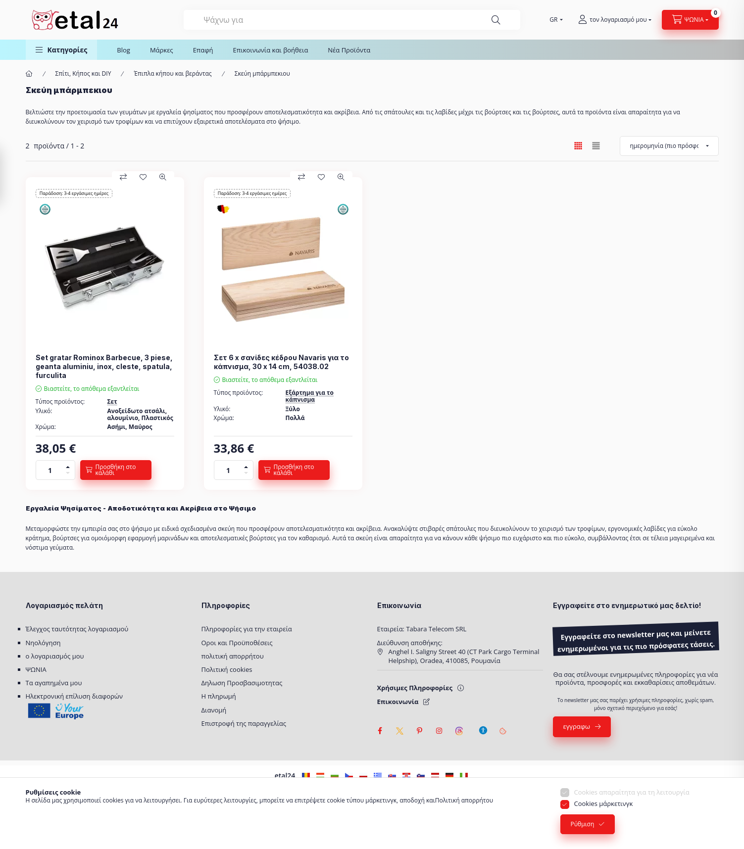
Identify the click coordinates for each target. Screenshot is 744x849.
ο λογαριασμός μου (55, 656)
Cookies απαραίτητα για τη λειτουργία (632, 800)
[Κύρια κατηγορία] (29, 74)
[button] (62, 50)
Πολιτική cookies (226, 669)
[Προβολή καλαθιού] (690, 20)
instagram (439, 731)
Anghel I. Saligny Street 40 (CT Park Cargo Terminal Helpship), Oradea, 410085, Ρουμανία (464, 656)
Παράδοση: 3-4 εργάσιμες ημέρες (74, 193)
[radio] (596, 145)
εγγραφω (577, 726)
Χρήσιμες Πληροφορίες (414, 687)
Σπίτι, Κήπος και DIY (83, 74)
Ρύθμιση (583, 832)
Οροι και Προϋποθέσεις (237, 642)
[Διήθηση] (10, 176)
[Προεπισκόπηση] (163, 177)
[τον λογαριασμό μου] (614, 20)
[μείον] (68, 474)
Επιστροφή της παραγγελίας (244, 723)
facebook (380, 731)
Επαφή (203, 50)
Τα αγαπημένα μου (54, 682)
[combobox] (352, 20)
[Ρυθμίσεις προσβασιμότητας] (483, 726)
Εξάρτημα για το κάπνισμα (310, 396)
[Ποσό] (50, 470)
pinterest (420, 731)
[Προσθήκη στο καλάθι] (115, 470)
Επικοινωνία (398, 701)
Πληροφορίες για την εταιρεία (246, 628)
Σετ (112, 401)
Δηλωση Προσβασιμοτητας (242, 682)
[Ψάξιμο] (496, 20)
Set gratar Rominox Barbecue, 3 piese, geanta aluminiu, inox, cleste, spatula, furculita (104, 366)
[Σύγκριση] (123, 177)
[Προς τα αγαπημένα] (143, 177)
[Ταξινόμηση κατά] (669, 146)
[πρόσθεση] (68, 465)
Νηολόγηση (43, 642)
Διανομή (214, 710)
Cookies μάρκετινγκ (603, 811)
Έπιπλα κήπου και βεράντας (172, 74)
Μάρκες (161, 50)
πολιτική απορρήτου (232, 656)
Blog (123, 50)
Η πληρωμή (218, 696)
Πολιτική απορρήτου (464, 808)
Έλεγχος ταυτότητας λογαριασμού (77, 628)
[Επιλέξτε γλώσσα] (554, 19)
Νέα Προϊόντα (349, 50)
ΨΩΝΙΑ (36, 669)
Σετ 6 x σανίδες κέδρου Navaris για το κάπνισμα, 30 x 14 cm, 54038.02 (281, 362)
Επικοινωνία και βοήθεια (270, 50)
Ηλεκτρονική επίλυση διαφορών (74, 696)
